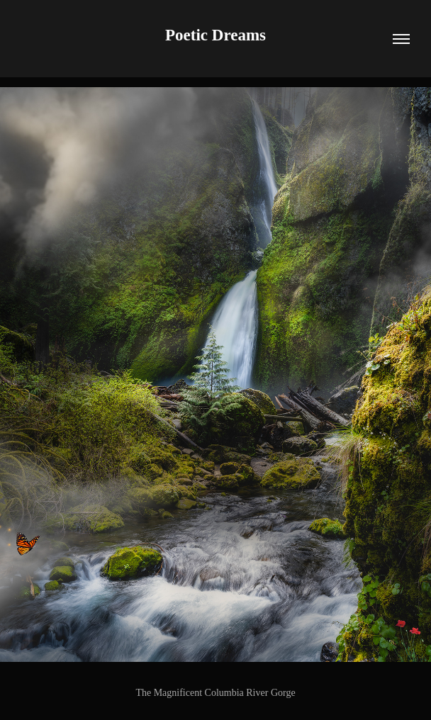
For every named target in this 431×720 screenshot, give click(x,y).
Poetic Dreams (215, 35)
